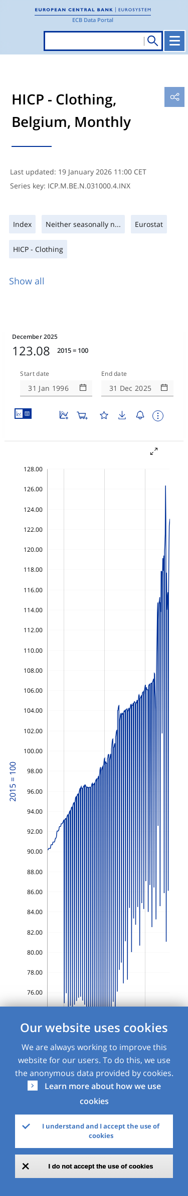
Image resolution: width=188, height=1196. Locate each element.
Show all (27, 281)
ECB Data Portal (92, 19)
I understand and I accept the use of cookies (100, 1131)
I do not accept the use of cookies (101, 1166)
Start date (34, 374)
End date (114, 374)
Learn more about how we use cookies (103, 1094)
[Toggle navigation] (174, 41)
